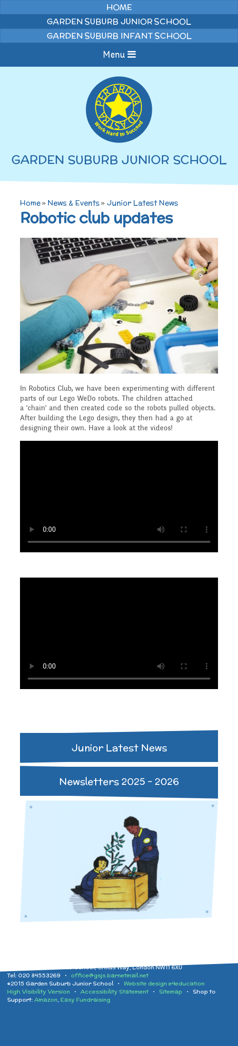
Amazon (46, 999)
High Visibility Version (38, 991)
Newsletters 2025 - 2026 (119, 781)
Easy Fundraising (85, 999)
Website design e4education (164, 983)
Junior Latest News (142, 203)
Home (30, 203)
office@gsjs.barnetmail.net (110, 975)
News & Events (73, 203)
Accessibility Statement (114, 991)
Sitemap (170, 991)
